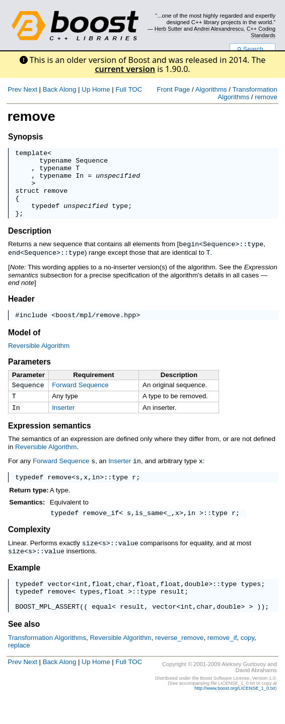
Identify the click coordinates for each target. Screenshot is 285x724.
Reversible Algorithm (38, 360)
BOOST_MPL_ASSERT (47, 630)
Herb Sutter (168, 29)
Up (86, 89)
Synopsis (25, 136)
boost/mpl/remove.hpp (95, 328)
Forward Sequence (80, 399)
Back (50, 89)
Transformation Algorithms (247, 93)
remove (266, 97)
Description (29, 244)
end (14, 265)
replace (19, 670)
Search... (252, 49)
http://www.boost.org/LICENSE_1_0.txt (234, 712)
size (90, 562)
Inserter (63, 423)
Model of (24, 346)
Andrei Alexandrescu (219, 29)
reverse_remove (179, 662)
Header (21, 311)
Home (101, 89)
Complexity (29, 549)
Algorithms (211, 89)
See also (24, 648)
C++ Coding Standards (261, 32)
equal (102, 630)
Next (30, 89)
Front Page (173, 89)
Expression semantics (49, 443)
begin (189, 257)
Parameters (29, 376)
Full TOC (128, 89)
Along (67, 89)
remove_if (101, 532)
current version (125, 69)
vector (59, 603)
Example (24, 586)
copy (247, 662)
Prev (14, 89)
